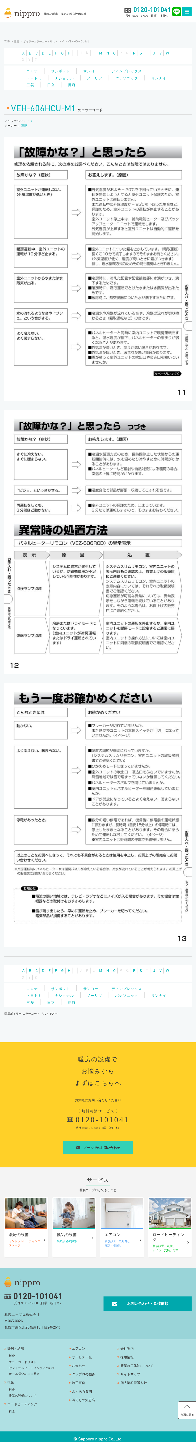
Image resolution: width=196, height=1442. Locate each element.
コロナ (33, 70)
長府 (104, 83)
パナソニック (131, 76)
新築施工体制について (136, 1361)
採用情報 (127, 1352)
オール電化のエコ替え (24, 1369)
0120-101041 (98, 1115)
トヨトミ (34, 76)
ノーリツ (97, 76)
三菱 (60, 83)
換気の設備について (23, 1391)
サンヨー (93, 70)
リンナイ (34, 83)
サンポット (62, 70)
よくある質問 (82, 1386)
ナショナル (66, 76)
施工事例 (78, 1378)
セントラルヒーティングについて (32, 1363)
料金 (12, 1351)
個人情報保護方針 (133, 1378)
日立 (82, 83)
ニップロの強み (83, 1369)
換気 (10, 1377)
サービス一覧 (82, 1352)
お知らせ (78, 1361)
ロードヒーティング (22, 1399)
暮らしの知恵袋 (83, 1395)
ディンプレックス (131, 70)
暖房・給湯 (15, 1343)
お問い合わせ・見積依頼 (147, 1298)
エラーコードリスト (23, 1357)
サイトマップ (130, 1369)
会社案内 (127, 1343)
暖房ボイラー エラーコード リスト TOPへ (31, 1009)
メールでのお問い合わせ (98, 1143)
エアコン (78, 1343)
